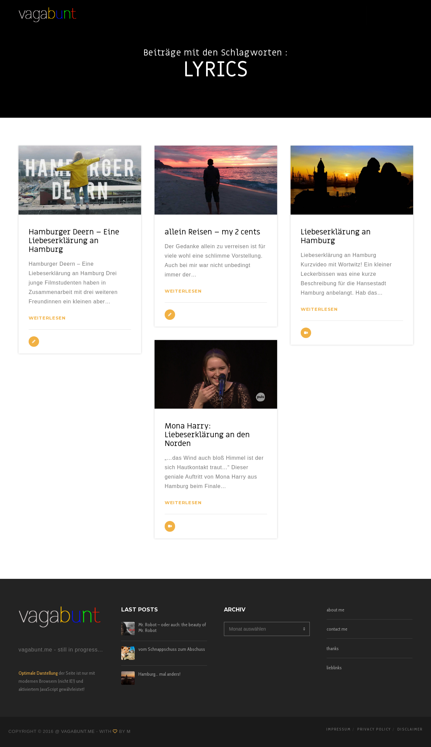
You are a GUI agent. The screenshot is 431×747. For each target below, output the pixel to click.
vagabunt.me (78, 731)
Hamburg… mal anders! (159, 674)
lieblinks (334, 668)
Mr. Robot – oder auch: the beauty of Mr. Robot (172, 627)
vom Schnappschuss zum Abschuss (171, 649)
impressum (338, 729)
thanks (333, 648)
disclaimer (410, 729)
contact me (337, 629)
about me (335, 610)
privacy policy (374, 729)
